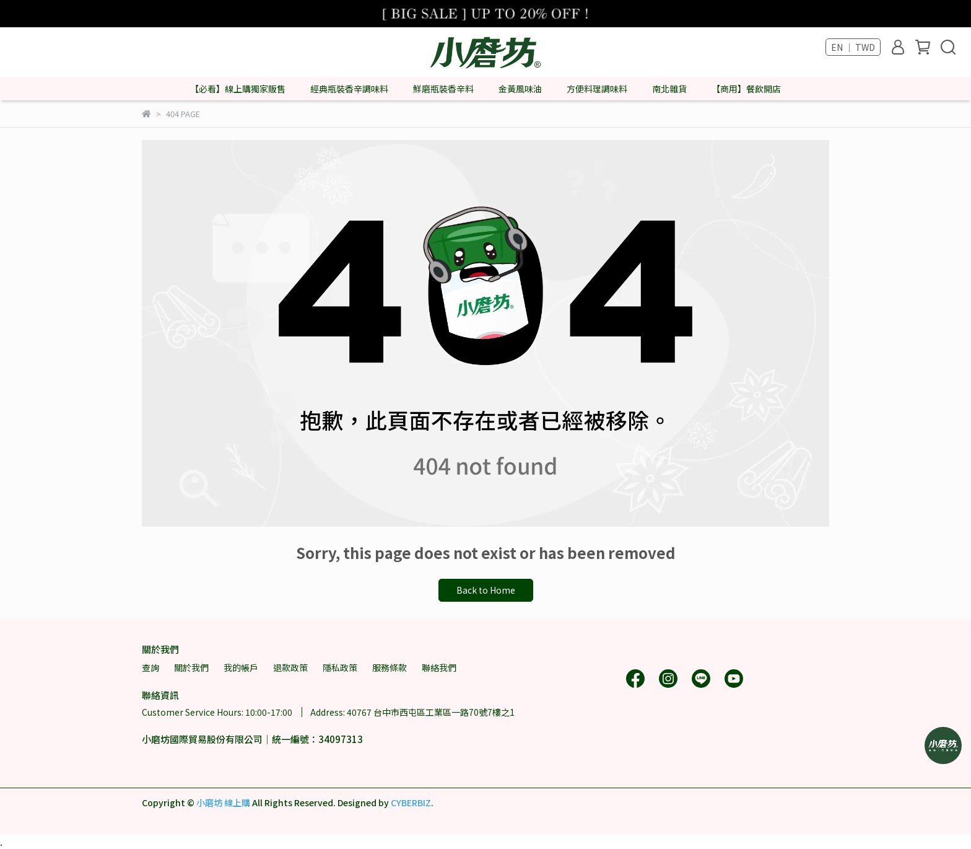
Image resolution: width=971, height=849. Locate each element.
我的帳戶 (241, 667)
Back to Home (485, 590)
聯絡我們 (439, 667)
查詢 (150, 667)
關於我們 (191, 667)
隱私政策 (340, 667)
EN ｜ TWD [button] (853, 47)
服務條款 (389, 667)
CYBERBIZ (411, 802)
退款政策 (290, 667)
